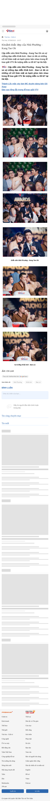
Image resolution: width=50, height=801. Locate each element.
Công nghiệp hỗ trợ (8, 756)
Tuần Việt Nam (7, 752)
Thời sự (28, 717)
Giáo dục (28, 725)
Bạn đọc (28, 748)
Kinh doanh (5, 721)
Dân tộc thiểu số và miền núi (35, 765)
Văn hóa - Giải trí (10, 37)
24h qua (4, 786)
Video (27, 779)
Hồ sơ (28, 774)
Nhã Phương (18, 382)
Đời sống (29, 730)
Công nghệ (5, 739)
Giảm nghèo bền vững (33, 761)
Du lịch (28, 743)
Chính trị (4, 717)
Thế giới (4, 730)
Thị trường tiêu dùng (8, 761)
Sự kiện (37, 791)
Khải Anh (29, 382)
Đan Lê (38, 382)
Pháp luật (29, 739)
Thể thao (4, 725)
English (28, 770)
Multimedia (5, 783)
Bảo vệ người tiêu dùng (33, 756)
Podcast (28, 783)
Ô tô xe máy (5, 743)
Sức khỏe (29, 734)
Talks (3, 774)
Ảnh (3, 779)
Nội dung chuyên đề (8, 770)
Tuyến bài (13, 791)
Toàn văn (28, 752)
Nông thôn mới (6, 765)
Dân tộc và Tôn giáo (32, 721)
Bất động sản (6, 748)
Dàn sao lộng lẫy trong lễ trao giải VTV (20, 90)
